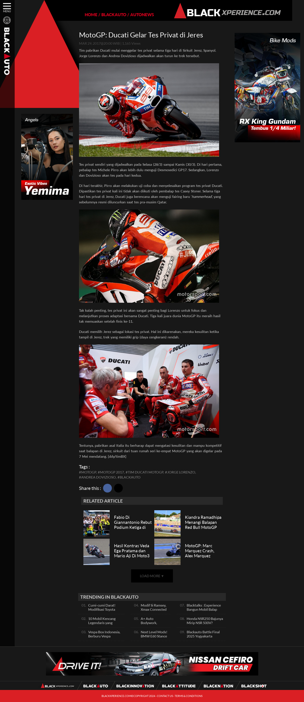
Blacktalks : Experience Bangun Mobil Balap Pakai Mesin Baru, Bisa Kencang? (204, 611)
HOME (85, 14)
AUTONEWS (136, 14)
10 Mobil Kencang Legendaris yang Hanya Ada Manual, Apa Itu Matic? (103, 624)
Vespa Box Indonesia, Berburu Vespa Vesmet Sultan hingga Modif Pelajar (104, 638)
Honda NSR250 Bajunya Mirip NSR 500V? (205, 620)
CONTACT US (165, 696)
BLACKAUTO (108, 14)
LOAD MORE (152, 576)
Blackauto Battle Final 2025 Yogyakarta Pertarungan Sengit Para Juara (205, 638)
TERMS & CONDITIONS (188, 696)
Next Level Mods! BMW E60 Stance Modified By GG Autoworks (154, 638)
